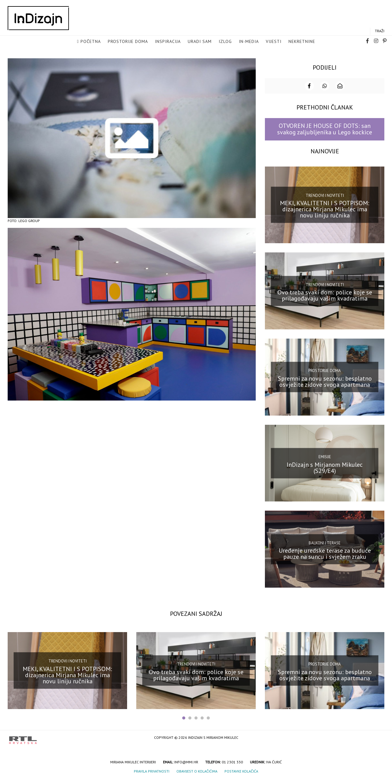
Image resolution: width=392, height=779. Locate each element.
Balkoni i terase (325, 542)
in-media (249, 41)
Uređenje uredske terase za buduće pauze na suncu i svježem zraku (325, 553)
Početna (91, 41)
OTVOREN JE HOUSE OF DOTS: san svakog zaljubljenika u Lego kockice (324, 128)
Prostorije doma (128, 41)
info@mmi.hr (186, 761)
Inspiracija (168, 41)
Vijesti (273, 41)
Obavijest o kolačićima (196, 770)
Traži (379, 31)
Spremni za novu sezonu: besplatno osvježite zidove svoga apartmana (325, 381)
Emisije (324, 456)
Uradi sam (200, 41)
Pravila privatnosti (151, 770)
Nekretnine (301, 41)
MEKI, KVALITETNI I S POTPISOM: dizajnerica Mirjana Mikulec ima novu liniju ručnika (324, 208)
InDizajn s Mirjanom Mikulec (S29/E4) (325, 467)
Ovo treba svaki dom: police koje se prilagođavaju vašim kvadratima (324, 295)
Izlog (225, 41)
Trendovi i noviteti (325, 194)
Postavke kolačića (241, 770)
